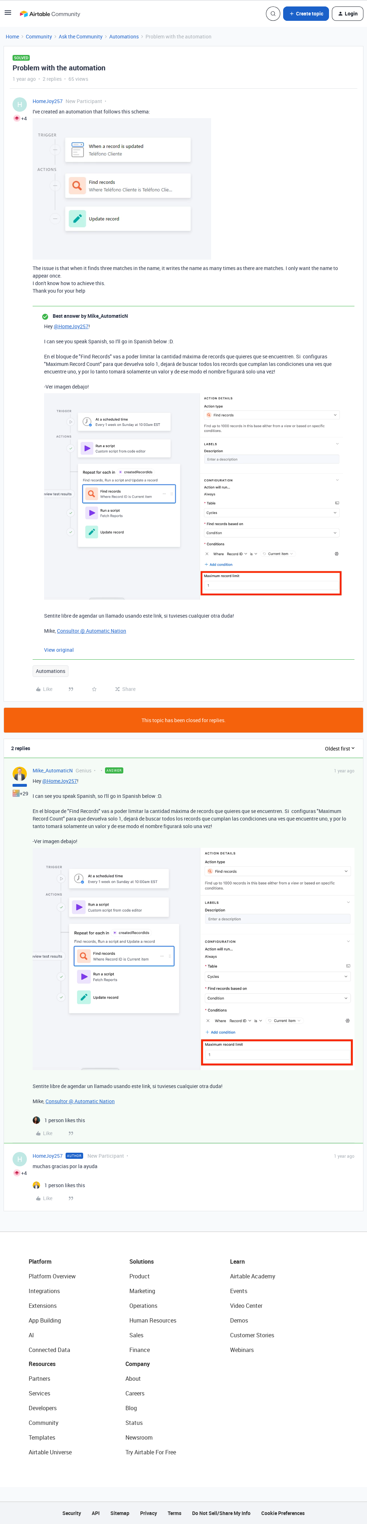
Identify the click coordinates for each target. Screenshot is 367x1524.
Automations (124, 36)
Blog (131, 1408)
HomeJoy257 (48, 101)
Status (134, 1423)
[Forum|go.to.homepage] (50, 13)
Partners (39, 1379)
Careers (134, 1393)
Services (39, 1393)
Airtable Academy (252, 1276)
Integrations (44, 1291)
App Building (45, 1320)
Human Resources (152, 1320)
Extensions (43, 1306)
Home (12, 36)
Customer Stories (252, 1335)
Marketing (142, 1291)
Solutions (141, 1261)
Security (71, 1513)
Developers (43, 1408)
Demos (239, 1320)
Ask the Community (81, 36)
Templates (42, 1437)
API (96, 1513)
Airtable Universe (50, 1452)
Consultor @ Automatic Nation (91, 630)
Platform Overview (52, 1276)
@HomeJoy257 (71, 326)
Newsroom (139, 1437)
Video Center (246, 1306)
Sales (136, 1335)
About (133, 1379)
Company (137, 1364)
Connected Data (49, 1350)
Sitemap (119, 1513)
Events (238, 1291)
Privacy (148, 1513)
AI (31, 1335)
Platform (40, 1261)
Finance (139, 1350)
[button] (8, 14)
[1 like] (59, 1120)
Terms (174, 1513)
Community (39, 36)
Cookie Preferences (283, 1513)
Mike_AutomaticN (53, 770)
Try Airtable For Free (150, 1452)
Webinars (242, 1350)
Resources (42, 1364)
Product (139, 1276)
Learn (237, 1261)
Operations (143, 1306)
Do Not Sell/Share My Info (221, 1513)
